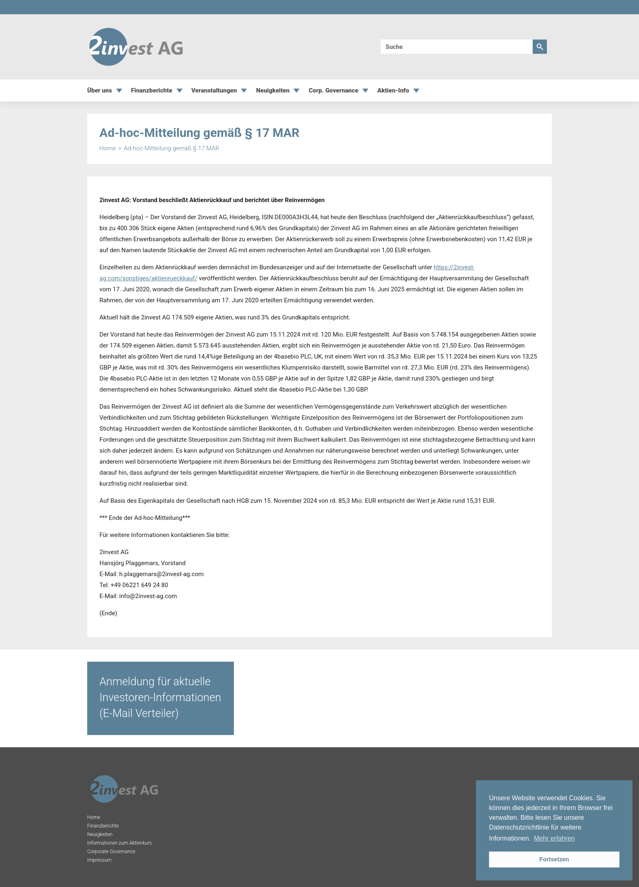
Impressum (99, 860)
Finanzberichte (151, 90)
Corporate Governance (111, 851)
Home (107, 148)
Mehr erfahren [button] (554, 838)
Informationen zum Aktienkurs (119, 843)
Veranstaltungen (214, 90)
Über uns (99, 90)
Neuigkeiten (272, 90)
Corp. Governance (333, 90)
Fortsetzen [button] (554, 859)
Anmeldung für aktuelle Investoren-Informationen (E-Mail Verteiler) (160, 697)
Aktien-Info (393, 90)
